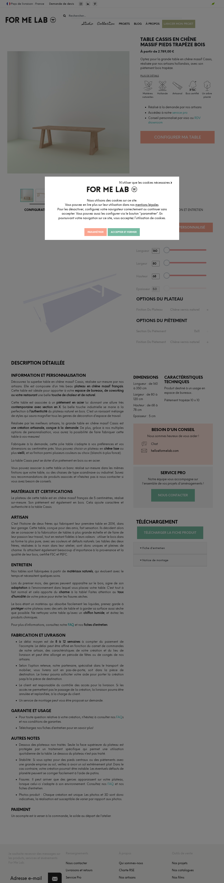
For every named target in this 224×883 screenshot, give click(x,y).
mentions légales (156, 220)
